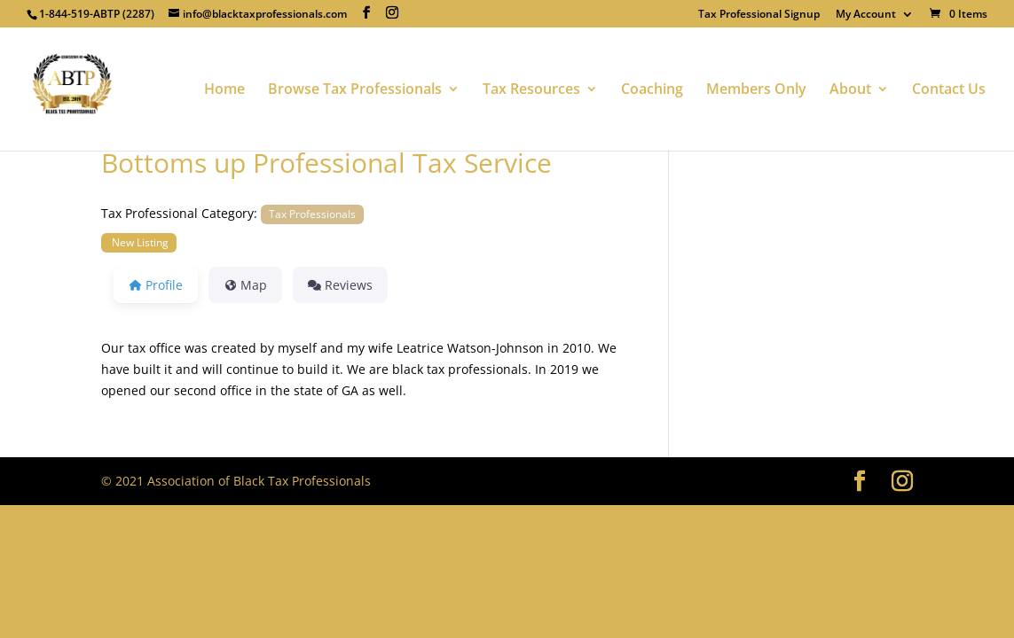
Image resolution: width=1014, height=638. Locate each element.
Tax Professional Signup (759, 15)
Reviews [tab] (340, 284)
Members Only (756, 90)
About (850, 90)
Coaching (652, 90)
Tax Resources (531, 90)
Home (224, 90)
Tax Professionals (312, 213)
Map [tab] (245, 284)
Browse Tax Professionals (355, 90)
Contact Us (949, 90)
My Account (866, 15)
